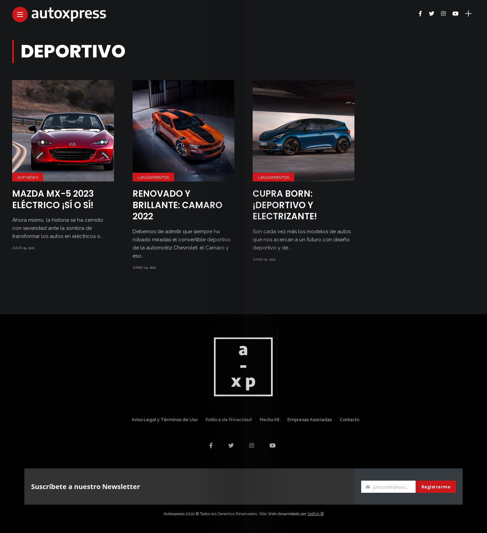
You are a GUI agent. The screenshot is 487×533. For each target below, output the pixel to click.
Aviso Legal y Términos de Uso (165, 419)
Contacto (349, 419)
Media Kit (269, 419)
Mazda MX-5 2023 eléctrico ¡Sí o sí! (53, 199)
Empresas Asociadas (309, 419)
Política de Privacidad (229, 419)
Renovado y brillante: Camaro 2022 (178, 205)
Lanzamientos (153, 177)
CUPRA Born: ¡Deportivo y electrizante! (285, 205)
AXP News (27, 177)
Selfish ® (315, 513)
